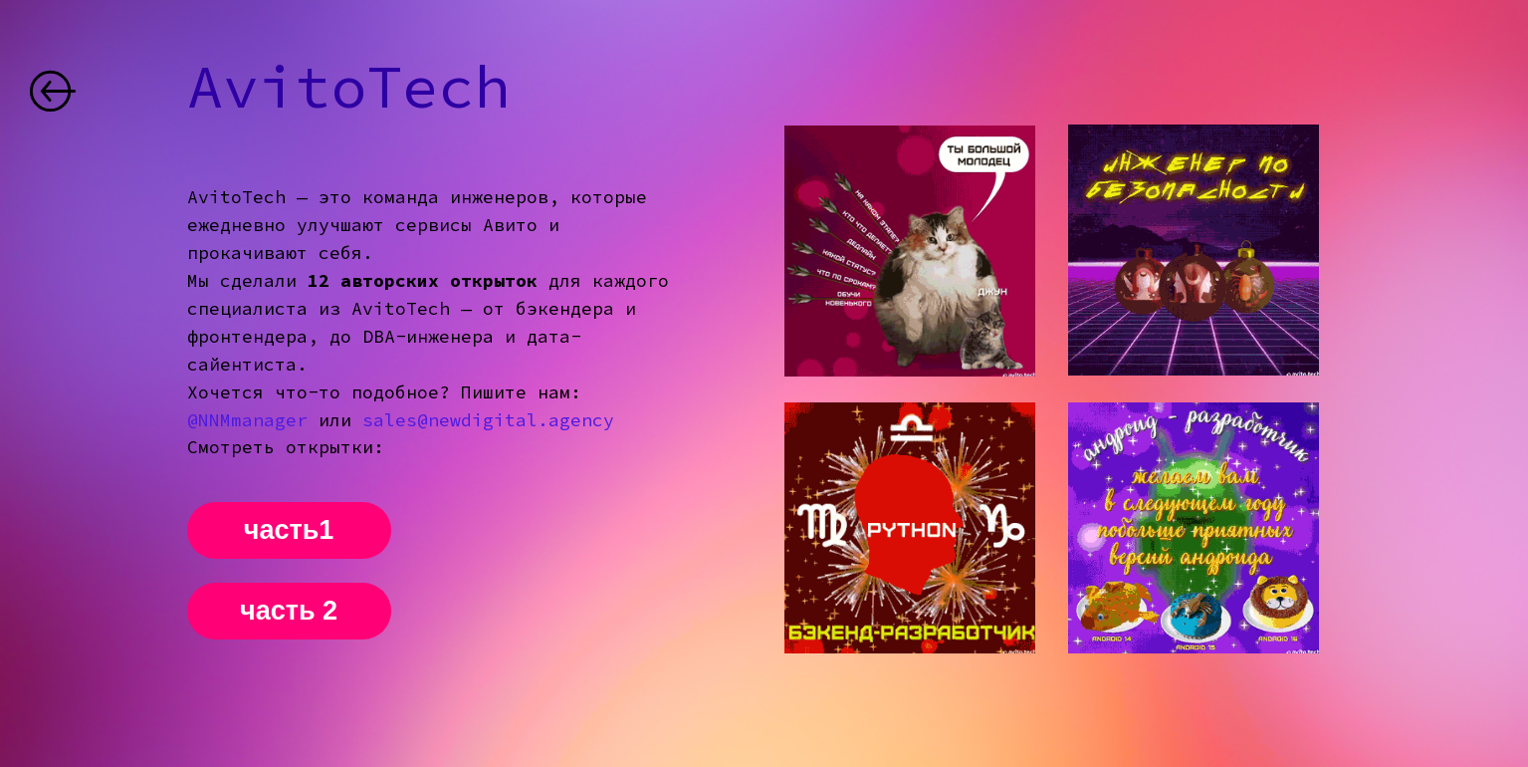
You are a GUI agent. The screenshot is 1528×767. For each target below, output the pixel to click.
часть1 (289, 530)
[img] (53, 91)
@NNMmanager (247, 419)
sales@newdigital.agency (488, 419)
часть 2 (288, 611)
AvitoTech (348, 86)
